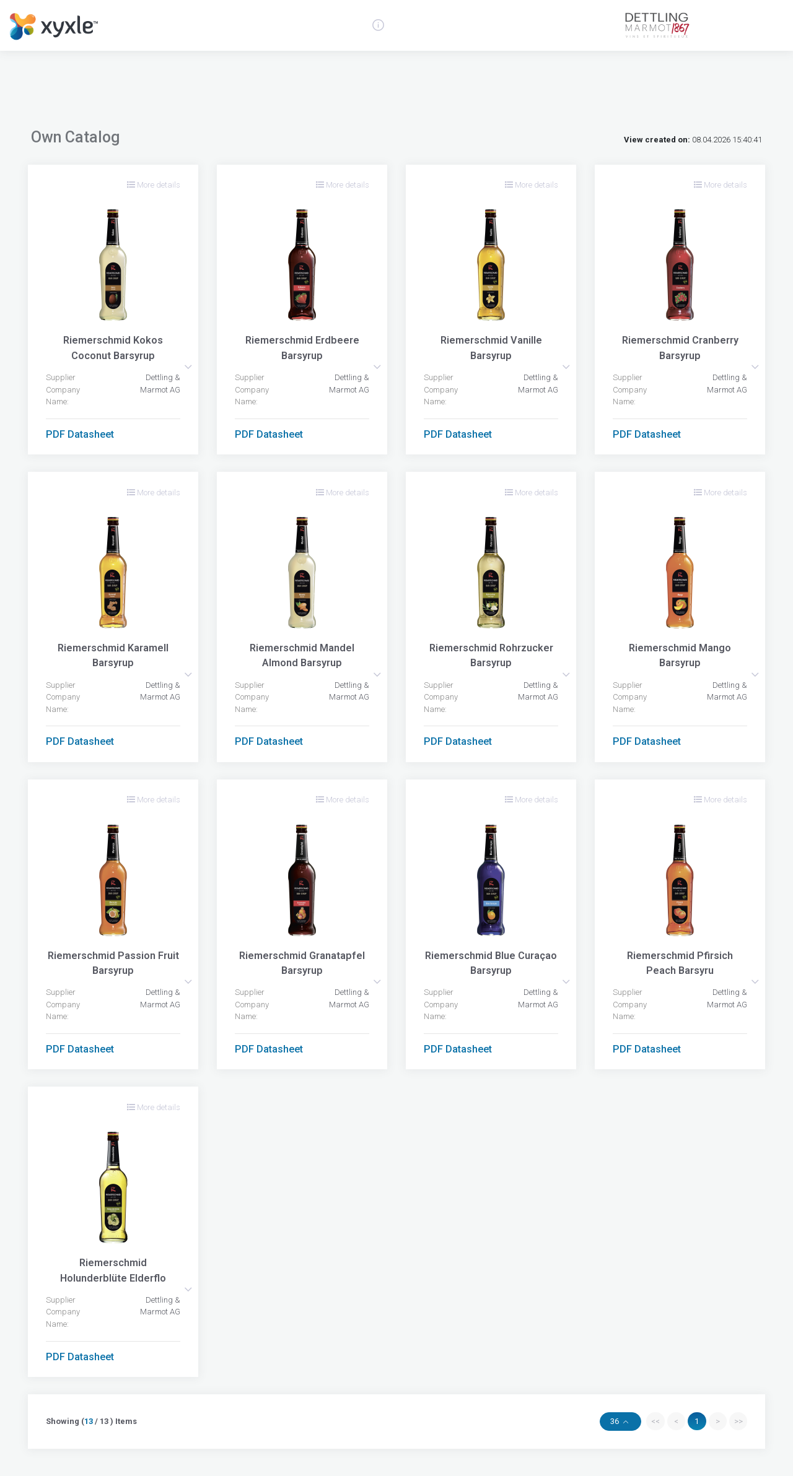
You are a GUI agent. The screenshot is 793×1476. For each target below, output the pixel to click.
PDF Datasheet (80, 434)
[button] (188, 366)
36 (615, 1421)
